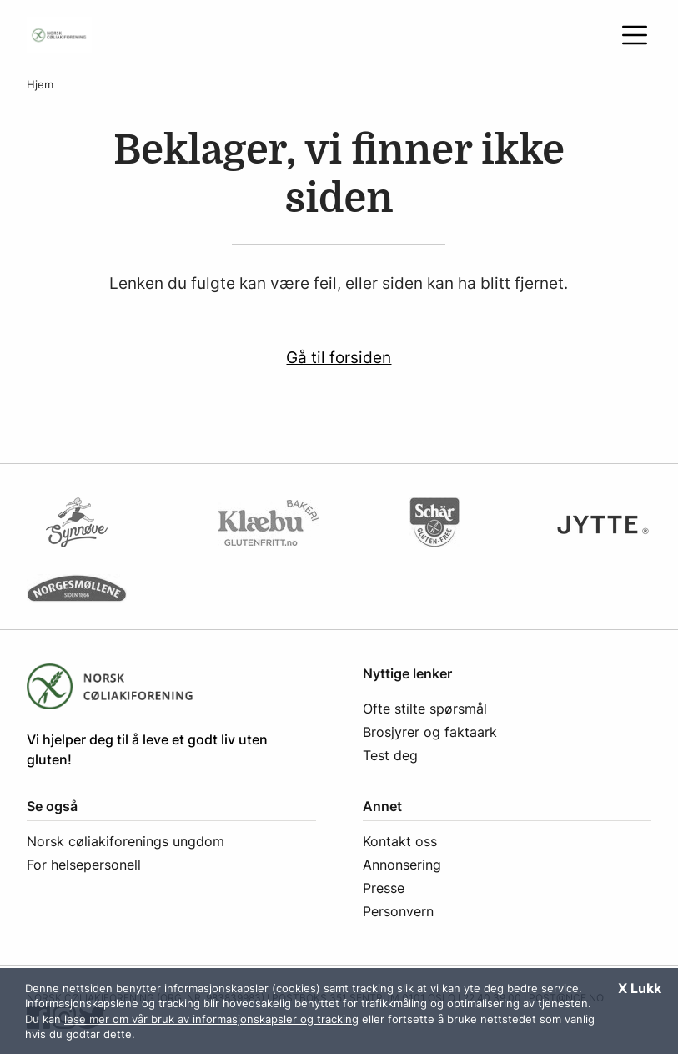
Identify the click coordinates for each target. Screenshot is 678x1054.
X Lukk (639, 988)
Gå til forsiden (338, 357)
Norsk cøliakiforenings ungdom (125, 841)
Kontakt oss (400, 841)
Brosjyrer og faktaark (430, 732)
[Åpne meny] (634, 35)
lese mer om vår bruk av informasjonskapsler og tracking (211, 1019)
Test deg (390, 755)
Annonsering (402, 864)
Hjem (40, 84)
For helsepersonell (84, 864)
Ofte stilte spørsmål (425, 708)
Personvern (398, 911)
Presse (383, 888)
